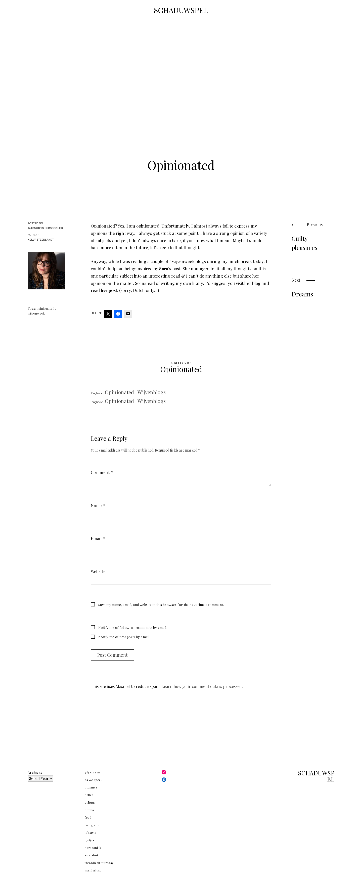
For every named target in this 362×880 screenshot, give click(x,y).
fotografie (92, 825)
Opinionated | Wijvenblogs (135, 392)
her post (109, 290)
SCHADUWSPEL (181, 10)
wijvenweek (36, 313)
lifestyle (90, 832)
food (88, 817)
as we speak (93, 780)
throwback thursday (99, 863)
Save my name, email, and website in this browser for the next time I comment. (161, 604)
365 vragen (92, 772)
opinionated (45, 308)
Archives (35, 772)
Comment (102, 472)
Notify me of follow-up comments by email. (132, 627)
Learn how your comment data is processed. (202, 686)
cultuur (90, 802)
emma (89, 810)
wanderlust (93, 870)
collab (89, 795)
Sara (163, 268)
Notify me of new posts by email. (124, 636)
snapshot (91, 855)
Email (98, 538)
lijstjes (89, 840)
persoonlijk (54, 228)
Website (98, 571)
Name (98, 505)
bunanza (91, 787)
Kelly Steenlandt (41, 239)
